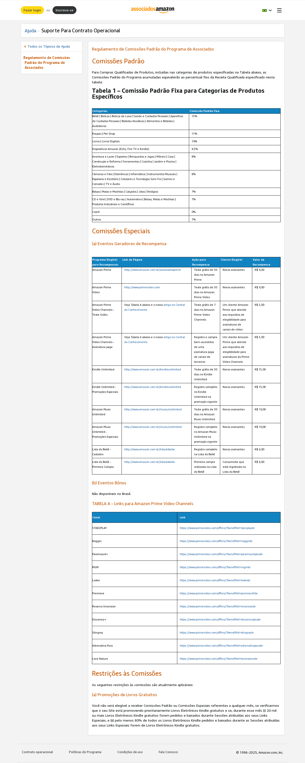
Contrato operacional (37, 752)
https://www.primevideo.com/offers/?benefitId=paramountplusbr (221, 554)
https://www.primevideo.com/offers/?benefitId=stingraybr (217, 632)
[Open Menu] (278, 10)
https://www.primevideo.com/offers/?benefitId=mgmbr (215, 567)
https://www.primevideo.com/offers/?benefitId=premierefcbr (219, 593)
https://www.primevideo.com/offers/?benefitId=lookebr (215, 580)
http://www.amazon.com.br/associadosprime (152, 269)
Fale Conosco (168, 752)
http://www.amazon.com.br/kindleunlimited (152, 369)
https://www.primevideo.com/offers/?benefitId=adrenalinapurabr (221, 645)
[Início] (152, 10)
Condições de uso (130, 752)
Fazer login (32, 10)
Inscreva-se (64, 10)
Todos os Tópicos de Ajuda (49, 46)
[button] (267, 10)
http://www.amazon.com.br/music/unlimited (153, 409)
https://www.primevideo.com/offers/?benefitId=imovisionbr (218, 606)
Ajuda (30, 30)
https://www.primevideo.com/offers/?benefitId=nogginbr (216, 541)
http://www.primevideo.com (142, 287)
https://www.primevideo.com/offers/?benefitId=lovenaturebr (218, 658)
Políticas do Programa (85, 752)
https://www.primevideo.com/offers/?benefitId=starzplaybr (217, 527)
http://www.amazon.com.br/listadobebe (149, 449)
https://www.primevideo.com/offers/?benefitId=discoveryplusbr (220, 619)
